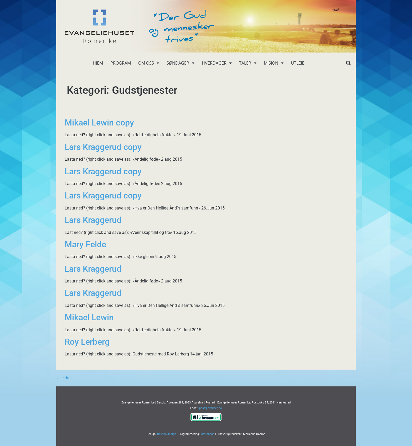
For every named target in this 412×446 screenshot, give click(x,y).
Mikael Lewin (89, 317)
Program (120, 63)
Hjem (98, 63)
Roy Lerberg (87, 342)
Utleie (297, 63)
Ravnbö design (166, 434)
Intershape (207, 434)
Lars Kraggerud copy (103, 147)
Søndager (180, 63)
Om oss (148, 63)
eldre (63, 377)
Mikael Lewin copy (99, 123)
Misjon (274, 63)
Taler (247, 63)
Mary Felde (85, 244)
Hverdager (217, 63)
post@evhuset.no (210, 408)
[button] (348, 63)
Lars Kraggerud (93, 220)
